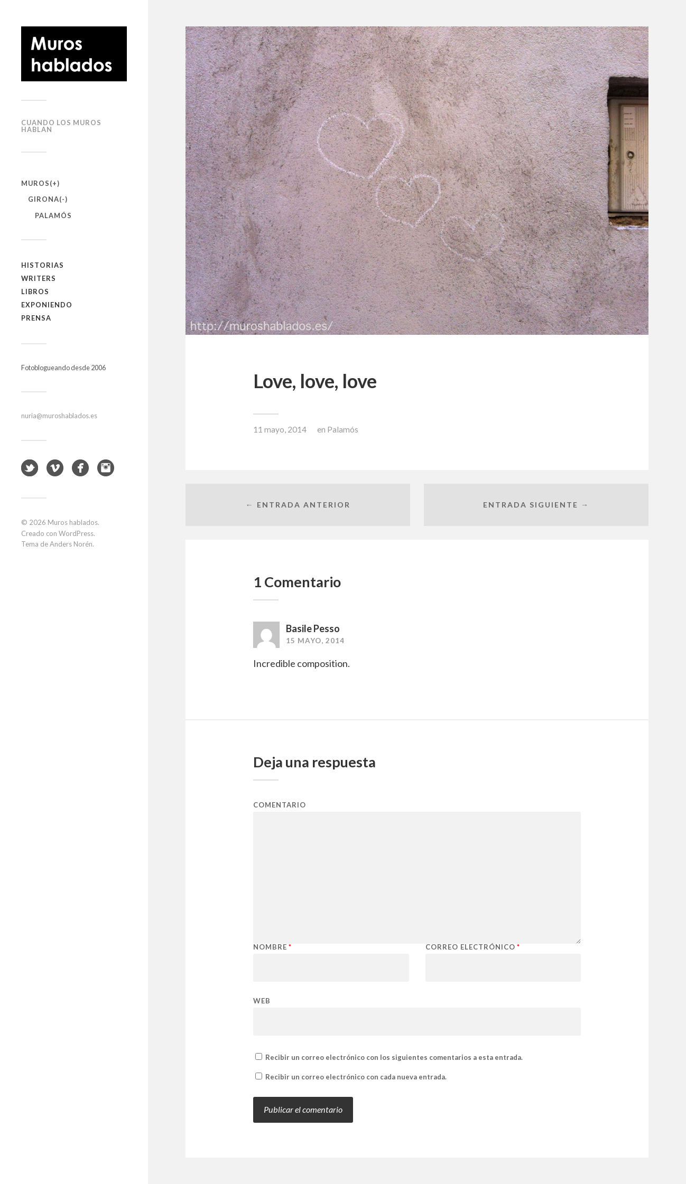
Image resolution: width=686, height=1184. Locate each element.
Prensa (36, 318)
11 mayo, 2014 (280, 429)
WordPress (76, 533)
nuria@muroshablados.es (59, 415)
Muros (35, 183)
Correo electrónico (472, 947)
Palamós (53, 215)
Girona (43, 199)
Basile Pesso (313, 628)
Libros (35, 291)
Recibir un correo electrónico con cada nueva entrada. (356, 1077)
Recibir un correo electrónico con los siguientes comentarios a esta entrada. (394, 1057)
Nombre (272, 947)
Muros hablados (73, 522)
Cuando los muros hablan (61, 126)
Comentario (279, 805)
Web (262, 1000)
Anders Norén (71, 544)
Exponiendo (46, 304)
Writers (38, 278)
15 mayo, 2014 (315, 640)
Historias (42, 265)
